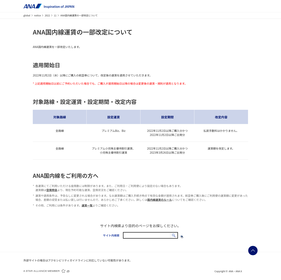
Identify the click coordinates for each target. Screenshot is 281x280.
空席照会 (51, 190)
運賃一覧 (87, 205)
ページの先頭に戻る (253, 250)
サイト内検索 (111, 235)
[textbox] (150, 235)
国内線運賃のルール (159, 200)
